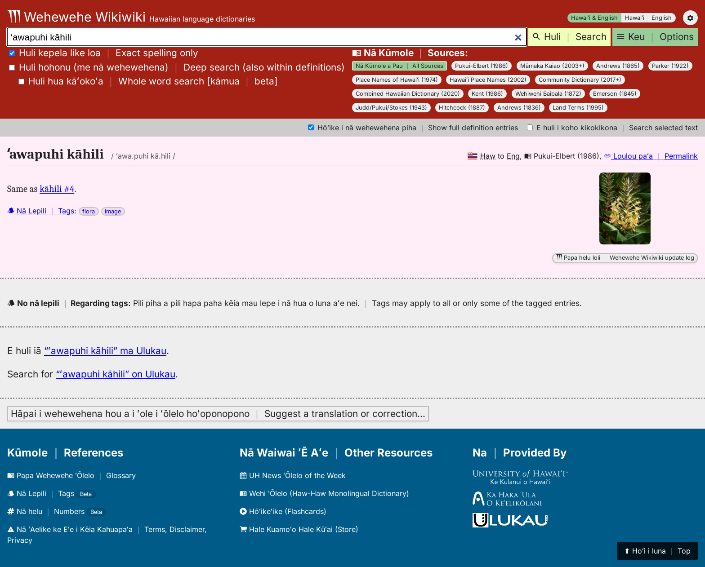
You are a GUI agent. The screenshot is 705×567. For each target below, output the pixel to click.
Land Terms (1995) (578, 107)
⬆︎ (657, 550)
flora (88, 211)
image (113, 211)
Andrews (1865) (618, 66)
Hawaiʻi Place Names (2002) (488, 80)
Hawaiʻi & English (594, 17)
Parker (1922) (670, 66)
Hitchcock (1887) (462, 107)
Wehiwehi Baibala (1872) (548, 93)
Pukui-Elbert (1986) (481, 66)
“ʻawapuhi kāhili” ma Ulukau (105, 350)
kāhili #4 (57, 188)
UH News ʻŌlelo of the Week (293, 475)
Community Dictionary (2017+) (580, 80)
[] (148, 81)
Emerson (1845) (614, 93)
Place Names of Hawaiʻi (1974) (397, 80)
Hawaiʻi (634, 17)
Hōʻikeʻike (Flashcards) (283, 511)
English (661, 17)
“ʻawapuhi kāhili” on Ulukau (115, 374)
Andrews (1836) (519, 107)
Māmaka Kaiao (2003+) (552, 66)
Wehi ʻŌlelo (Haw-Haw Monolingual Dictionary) (324, 493)
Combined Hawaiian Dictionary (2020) (408, 93)
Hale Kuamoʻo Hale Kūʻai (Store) (299, 529)
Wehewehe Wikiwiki (76, 17)
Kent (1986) (487, 93)
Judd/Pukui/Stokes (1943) (391, 107)
